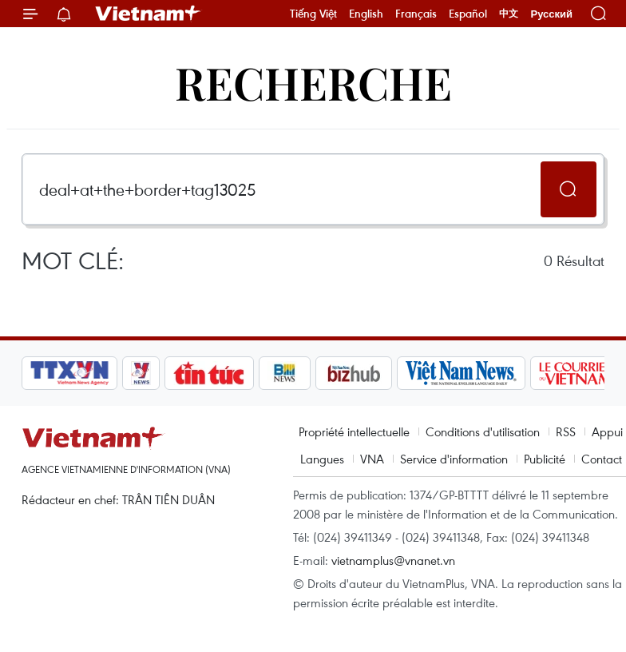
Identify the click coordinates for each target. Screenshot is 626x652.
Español (468, 13)
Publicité (544, 459)
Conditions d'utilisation (483, 431)
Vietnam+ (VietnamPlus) (148, 14)
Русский (551, 14)
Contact (601, 459)
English (366, 13)
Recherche (313, 82)
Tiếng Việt (313, 13)
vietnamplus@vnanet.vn (393, 560)
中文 (508, 13)
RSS (566, 431)
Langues (322, 459)
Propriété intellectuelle (354, 431)
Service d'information (454, 459)
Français (416, 13)
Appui (607, 431)
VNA (372, 459)
